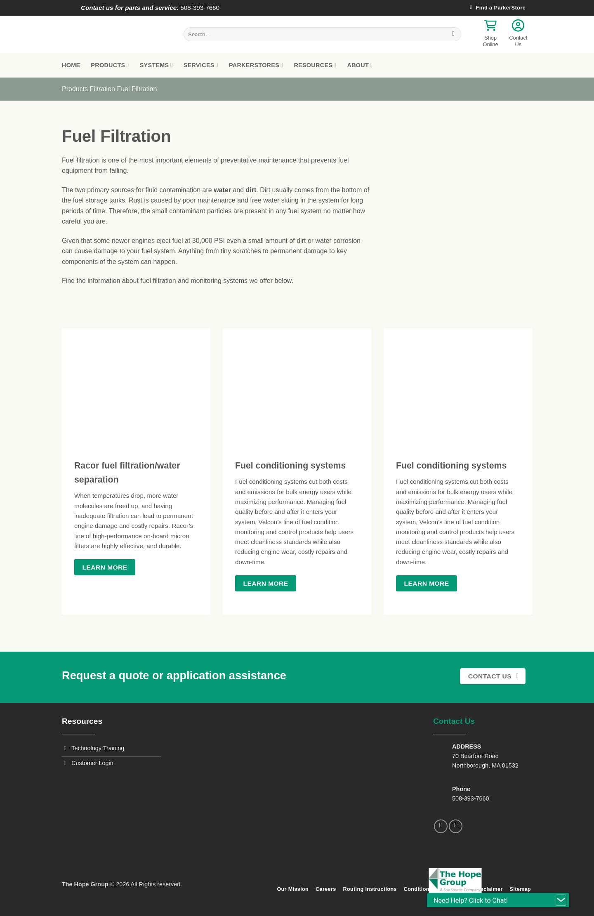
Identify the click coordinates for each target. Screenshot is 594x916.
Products (110, 65)
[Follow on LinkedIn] (455, 826)
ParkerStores (256, 65)
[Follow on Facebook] (441, 826)
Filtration (102, 88)
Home (71, 65)
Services (201, 65)
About (359, 65)
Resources (315, 65)
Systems (156, 65)
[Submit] (453, 34)
